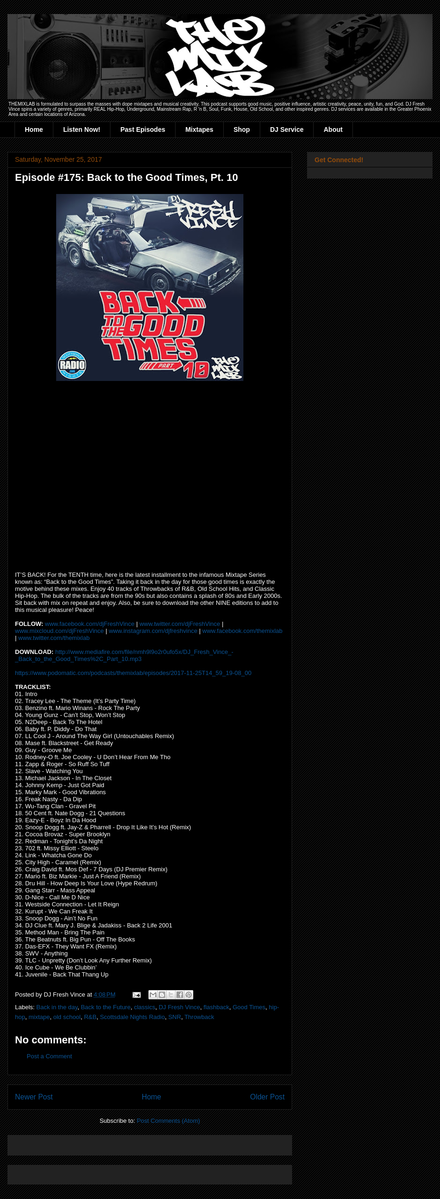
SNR (174, 1016)
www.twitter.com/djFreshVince (179, 623)
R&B (90, 1016)
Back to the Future (106, 1007)
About (332, 129)
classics (144, 1007)
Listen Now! (81, 129)
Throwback (199, 1016)
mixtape (39, 1016)
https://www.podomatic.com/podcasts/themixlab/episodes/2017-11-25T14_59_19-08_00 (133, 672)
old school (67, 1016)
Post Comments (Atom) (168, 1120)
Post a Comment (49, 1056)
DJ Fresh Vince (179, 1007)
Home (34, 129)
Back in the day (57, 1007)
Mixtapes (199, 129)
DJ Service (287, 129)
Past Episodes (142, 129)
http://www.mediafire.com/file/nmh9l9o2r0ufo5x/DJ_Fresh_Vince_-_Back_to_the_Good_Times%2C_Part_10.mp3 (124, 655)
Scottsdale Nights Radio (132, 1016)
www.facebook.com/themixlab (242, 630)
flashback (216, 1007)
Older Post (267, 1097)
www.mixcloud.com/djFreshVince (59, 630)
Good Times (249, 1007)
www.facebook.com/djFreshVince (89, 623)
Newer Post (34, 1097)
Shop (242, 129)
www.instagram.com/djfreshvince (153, 630)
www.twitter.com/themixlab (53, 637)
